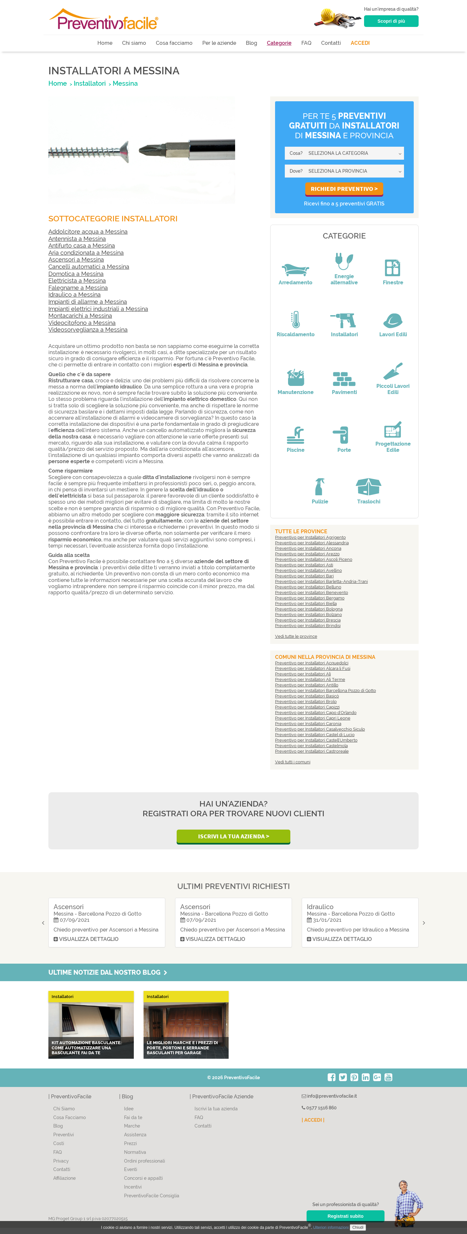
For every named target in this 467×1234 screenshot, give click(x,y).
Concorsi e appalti (143, 1184)
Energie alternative (344, 279)
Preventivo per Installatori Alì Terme (310, 679)
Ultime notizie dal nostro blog (107, 978)
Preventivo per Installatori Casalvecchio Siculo (320, 729)
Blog (251, 43)
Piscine (296, 450)
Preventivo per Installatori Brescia (308, 620)
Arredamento (295, 282)
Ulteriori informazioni (330, 1227)
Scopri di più (391, 21)
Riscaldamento (296, 334)
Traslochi (368, 502)
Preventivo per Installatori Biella (306, 603)
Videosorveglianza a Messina (88, 329)
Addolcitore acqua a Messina (88, 231)
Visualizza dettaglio (86, 945)
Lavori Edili (393, 334)
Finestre (393, 282)
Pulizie (320, 502)
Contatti (331, 43)
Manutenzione (296, 392)
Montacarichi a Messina (80, 315)
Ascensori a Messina (76, 259)
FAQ (306, 43)
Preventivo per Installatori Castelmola (311, 745)
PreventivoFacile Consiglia (151, 1201)
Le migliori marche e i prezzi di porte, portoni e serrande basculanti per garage (182, 1053)
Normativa (135, 1158)
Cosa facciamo (174, 43)
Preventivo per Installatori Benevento (311, 592)
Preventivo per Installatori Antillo (306, 685)
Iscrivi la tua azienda (216, 1114)
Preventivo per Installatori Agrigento (310, 537)
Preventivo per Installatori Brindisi (308, 625)
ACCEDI (360, 43)
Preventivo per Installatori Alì (303, 674)
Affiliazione (64, 1184)
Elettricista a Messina (77, 280)
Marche (132, 1132)
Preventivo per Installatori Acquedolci (311, 662)
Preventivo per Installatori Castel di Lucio (315, 734)
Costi (58, 1149)
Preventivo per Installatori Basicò (307, 696)
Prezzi (130, 1149)
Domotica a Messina (76, 273)
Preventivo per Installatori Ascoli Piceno (313, 559)
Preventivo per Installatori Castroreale (312, 751)
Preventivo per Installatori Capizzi (307, 707)
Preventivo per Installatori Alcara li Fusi (312, 668)
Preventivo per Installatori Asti (304, 564)
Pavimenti (344, 392)
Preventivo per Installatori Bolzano (308, 614)
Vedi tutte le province (296, 636)
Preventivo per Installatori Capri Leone (312, 718)
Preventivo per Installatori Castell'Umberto (316, 740)
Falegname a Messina (78, 287)
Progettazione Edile (393, 447)
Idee (128, 1114)
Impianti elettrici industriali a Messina (98, 308)
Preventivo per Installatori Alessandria (312, 542)
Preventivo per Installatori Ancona (308, 548)
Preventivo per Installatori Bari (304, 576)
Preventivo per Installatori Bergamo (310, 598)
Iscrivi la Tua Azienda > (233, 836)
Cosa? (296, 153)
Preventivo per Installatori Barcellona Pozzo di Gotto (325, 690)
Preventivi (63, 1140)
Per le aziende (219, 43)
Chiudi (357, 1227)
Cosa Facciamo (69, 1123)
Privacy (61, 1167)
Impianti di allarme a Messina (87, 301)
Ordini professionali (144, 1167)
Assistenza (135, 1140)
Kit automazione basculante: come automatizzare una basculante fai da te (86, 1053)
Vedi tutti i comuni (292, 761)
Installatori (344, 334)
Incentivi (133, 1193)
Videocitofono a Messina (82, 322)
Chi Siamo (64, 1114)
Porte (344, 450)
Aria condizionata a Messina (86, 252)
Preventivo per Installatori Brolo (306, 701)
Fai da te (133, 1123)
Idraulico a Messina (74, 294)
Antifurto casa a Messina (81, 245)
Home (104, 43)
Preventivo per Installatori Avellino (308, 570)
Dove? (296, 171)
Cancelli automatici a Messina (88, 266)
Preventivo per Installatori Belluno (308, 587)
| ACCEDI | (313, 1126)
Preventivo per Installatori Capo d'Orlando (316, 712)
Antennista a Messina (77, 238)
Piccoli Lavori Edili (393, 389)
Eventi (130, 1175)
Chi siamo (134, 43)
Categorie (279, 43)
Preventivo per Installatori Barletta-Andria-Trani (321, 581)
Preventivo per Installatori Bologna (309, 609)
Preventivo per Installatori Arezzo (307, 553)
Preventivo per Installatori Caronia (308, 723)
